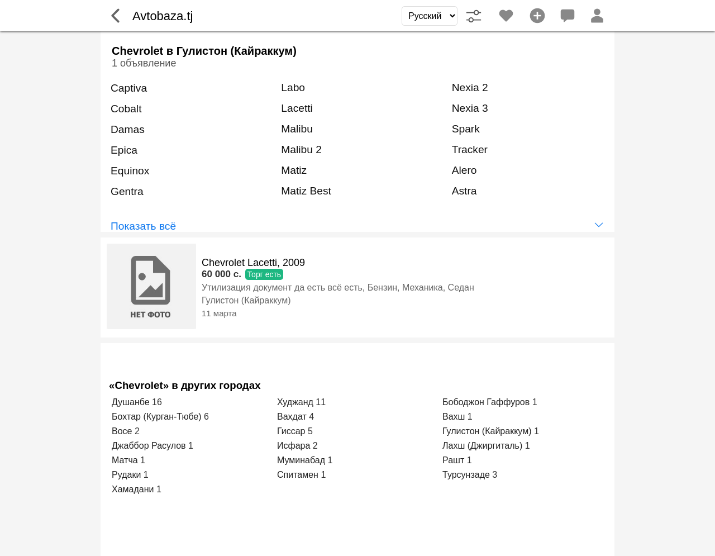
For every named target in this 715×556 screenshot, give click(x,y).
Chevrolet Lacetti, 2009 (253, 262)
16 (157, 402)
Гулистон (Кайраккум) (246, 300)
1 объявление (144, 63)
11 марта (219, 313)
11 (321, 402)
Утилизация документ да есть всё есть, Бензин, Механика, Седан (338, 287)
